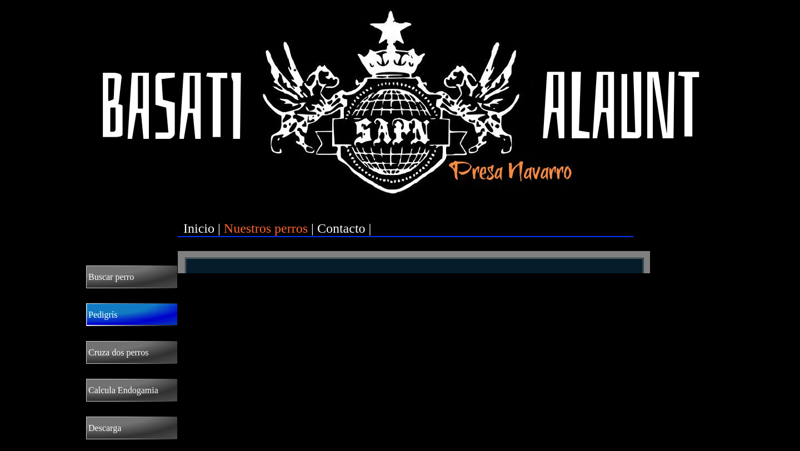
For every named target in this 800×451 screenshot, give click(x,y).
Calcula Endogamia (123, 390)
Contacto (341, 228)
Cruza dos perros (118, 352)
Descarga (104, 428)
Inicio (198, 228)
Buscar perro (111, 277)
